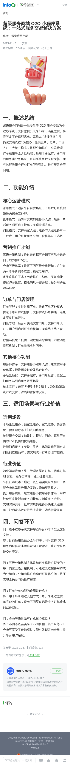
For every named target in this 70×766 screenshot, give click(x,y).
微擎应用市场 (19, 35)
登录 (64, 5)
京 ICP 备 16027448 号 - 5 (35, 744)
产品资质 (35, 747)
